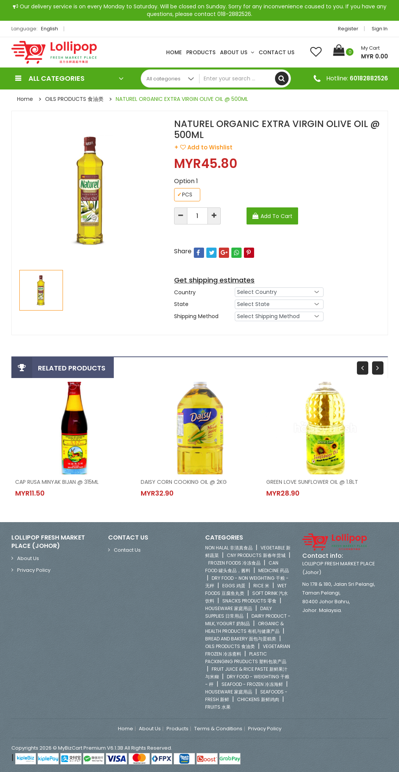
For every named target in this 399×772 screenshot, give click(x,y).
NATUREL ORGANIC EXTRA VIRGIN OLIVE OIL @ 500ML (182, 99)
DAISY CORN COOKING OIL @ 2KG (184, 482)
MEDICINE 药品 (273, 570)
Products (200, 52)
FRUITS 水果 (218, 707)
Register (348, 28)
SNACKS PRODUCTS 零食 (249, 601)
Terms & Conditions (218, 728)
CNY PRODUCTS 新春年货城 (256, 555)
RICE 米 (261, 585)
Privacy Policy (33, 570)
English (51, 28)
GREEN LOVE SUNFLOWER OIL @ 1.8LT (312, 482)
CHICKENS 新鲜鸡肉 (258, 699)
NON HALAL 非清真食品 (229, 547)
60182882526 (369, 78)
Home (174, 52)
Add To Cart (276, 216)
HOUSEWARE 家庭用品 (228, 608)
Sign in (380, 28)
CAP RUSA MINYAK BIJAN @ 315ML (57, 482)
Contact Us (276, 52)
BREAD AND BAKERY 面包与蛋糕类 (240, 638)
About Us (237, 52)
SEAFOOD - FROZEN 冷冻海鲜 (252, 684)
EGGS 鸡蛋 (233, 585)
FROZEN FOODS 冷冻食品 (234, 563)
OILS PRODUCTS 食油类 (74, 99)
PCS (184, 195)
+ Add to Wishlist (203, 147)
